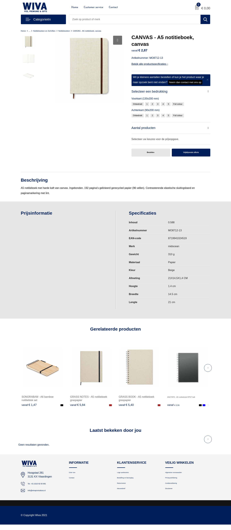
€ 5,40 (126, 407)
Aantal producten (145, 129)
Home (74, 7)
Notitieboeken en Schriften (49, 30)
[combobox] (135, 19)
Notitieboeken (74, 30)
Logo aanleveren (126, 475)
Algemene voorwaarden (178, 475)
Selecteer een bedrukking (152, 92)
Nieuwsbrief (123, 496)
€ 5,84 (77, 407)
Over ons (74, 475)
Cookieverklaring (174, 489)
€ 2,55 (174, 407)
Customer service (93, 7)
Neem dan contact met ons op (185, 82)
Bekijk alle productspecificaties (150, 64)
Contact (113, 7)
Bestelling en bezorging (129, 482)
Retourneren (123, 489)
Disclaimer (170, 496)
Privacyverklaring (174, 482)
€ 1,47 (29, 407)
